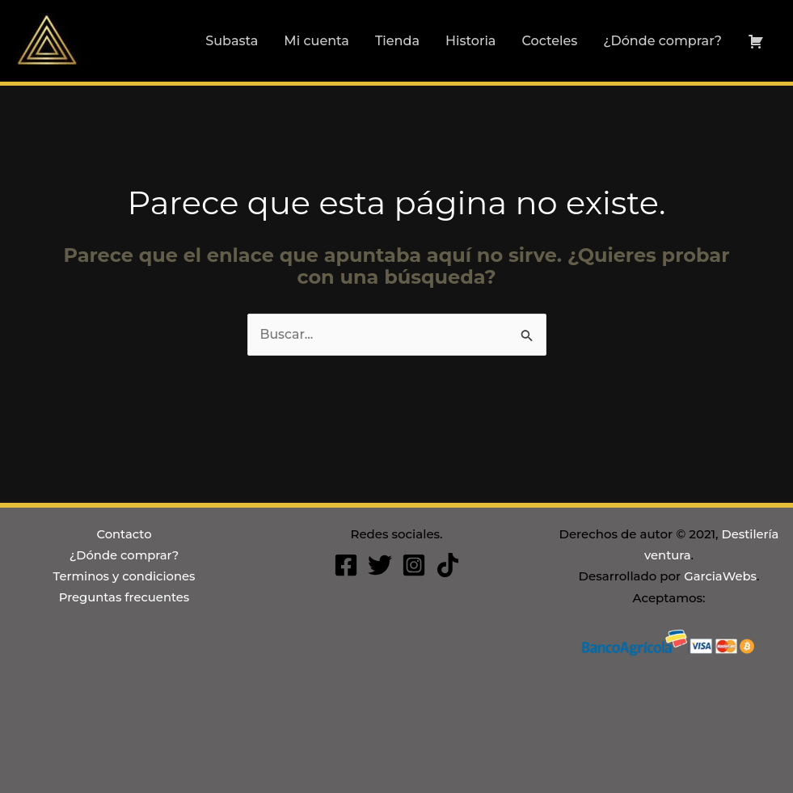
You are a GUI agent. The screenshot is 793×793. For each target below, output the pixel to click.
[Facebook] (346, 565)
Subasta (231, 41)
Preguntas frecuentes (123, 597)
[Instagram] (414, 565)
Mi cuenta (316, 41)
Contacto (124, 534)
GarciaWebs (720, 576)
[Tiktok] (448, 565)
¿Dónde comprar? (662, 41)
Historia (470, 41)
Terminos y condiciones (124, 576)
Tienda (397, 41)
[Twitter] (380, 565)
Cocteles (549, 41)
